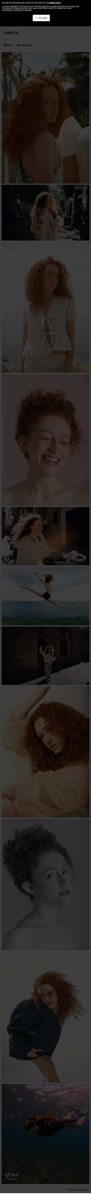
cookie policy (55, 3)
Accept (41, 17)
